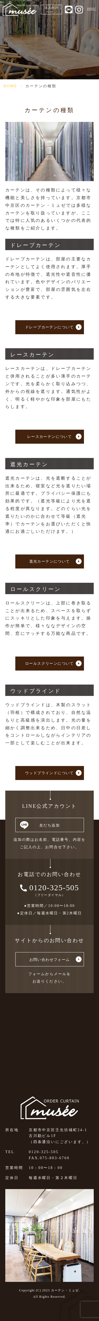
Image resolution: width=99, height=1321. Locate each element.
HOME (10, 86)
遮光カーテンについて (49, 561)
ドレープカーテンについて (49, 327)
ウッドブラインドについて (49, 773)
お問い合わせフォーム (49, 960)
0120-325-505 (54, 887)
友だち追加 (49, 825)
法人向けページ (51, 10)
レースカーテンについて (49, 437)
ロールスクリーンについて (49, 664)
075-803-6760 (55, 1158)
